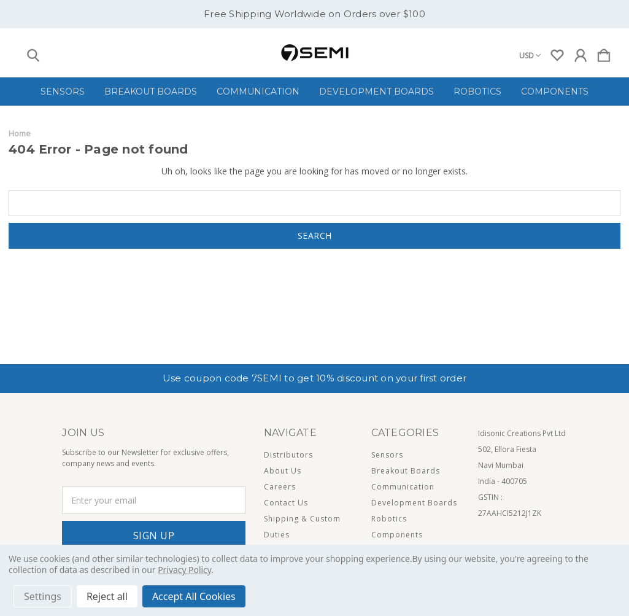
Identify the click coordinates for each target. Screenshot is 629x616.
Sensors (63, 91)
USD (530, 55)
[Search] (33, 52)
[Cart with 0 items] (603, 52)
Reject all (107, 596)
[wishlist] (557, 52)
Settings (42, 596)
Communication (258, 91)
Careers (280, 486)
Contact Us (286, 502)
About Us (282, 471)
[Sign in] (580, 52)
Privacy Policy (184, 569)
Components (554, 91)
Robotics (477, 91)
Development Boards (376, 91)
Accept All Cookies (194, 596)
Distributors (288, 455)
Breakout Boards (150, 91)
